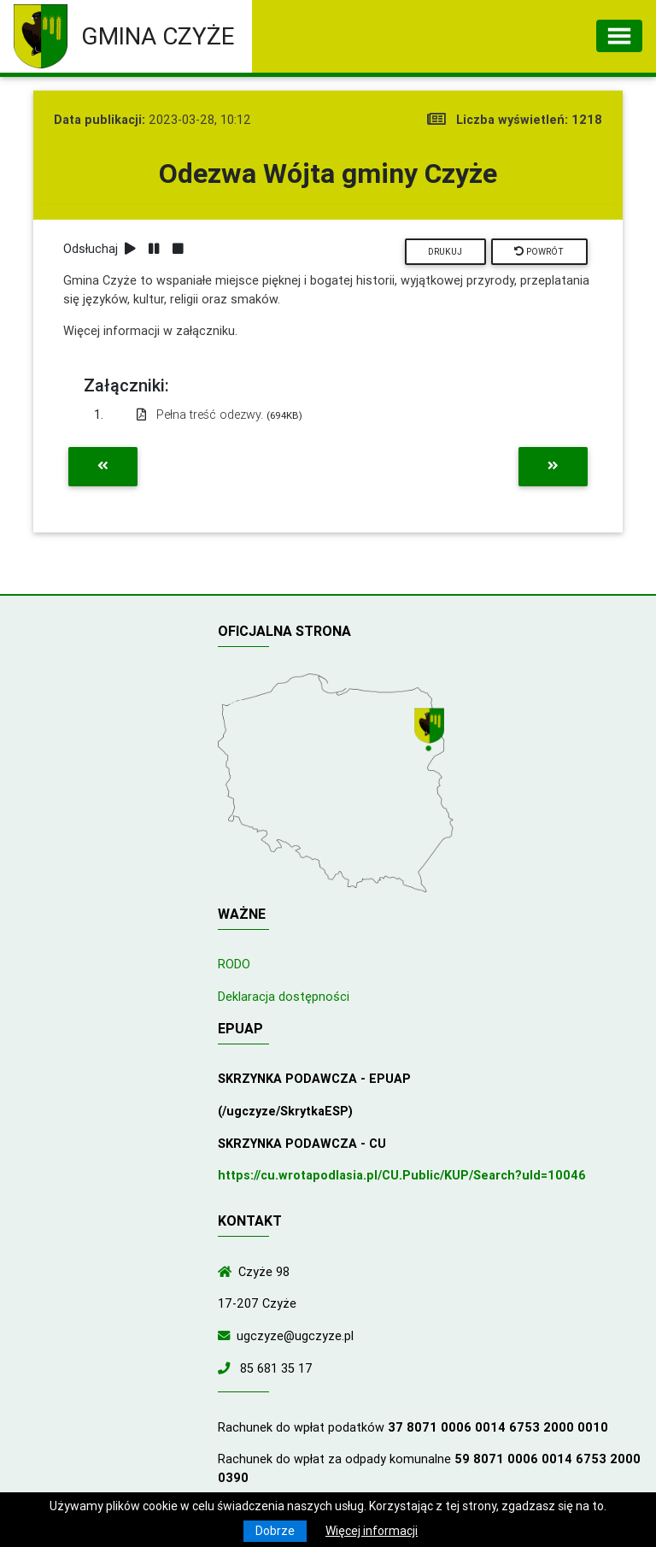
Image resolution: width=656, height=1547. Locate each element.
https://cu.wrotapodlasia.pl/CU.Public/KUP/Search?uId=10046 (402, 1175)
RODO (234, 964)
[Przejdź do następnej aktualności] (553, 466)
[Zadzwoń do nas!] (227, 1368)
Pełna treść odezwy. (219, 414)
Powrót (539, 251)
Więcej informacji (371, 1530)
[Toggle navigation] (619, 36)
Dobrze (275, 1530)
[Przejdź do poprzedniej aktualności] (103, 466)
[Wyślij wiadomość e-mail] (227, 1336)
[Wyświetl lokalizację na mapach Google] (431, 730)
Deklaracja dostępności (283, 996)
